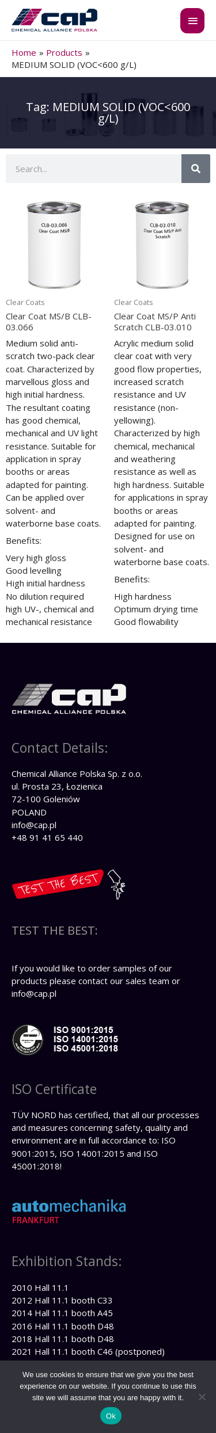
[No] (201, 1396)
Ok (111, 1416)
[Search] (195, 168)
